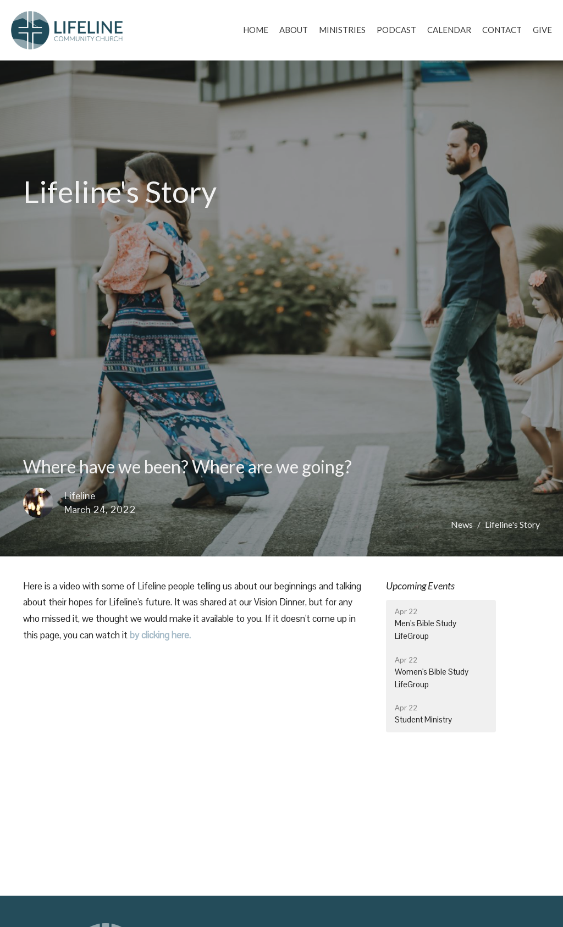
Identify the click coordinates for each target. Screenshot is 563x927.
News (462, 524)
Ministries (342, 30)
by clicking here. (160, 635)
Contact (502, 30)
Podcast (396, 30)
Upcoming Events (420, 586)
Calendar (449, 30)
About (293, 30)
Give (542, 30)
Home (255, 30)
